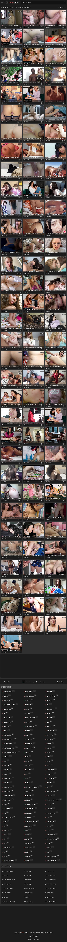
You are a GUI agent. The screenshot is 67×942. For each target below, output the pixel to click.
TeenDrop (11, 2)
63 (43, 682)
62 (40, 682)
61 (37, 682)
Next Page (60, 682)
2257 (38, 939)
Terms (29, 939)
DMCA (34, 939)
